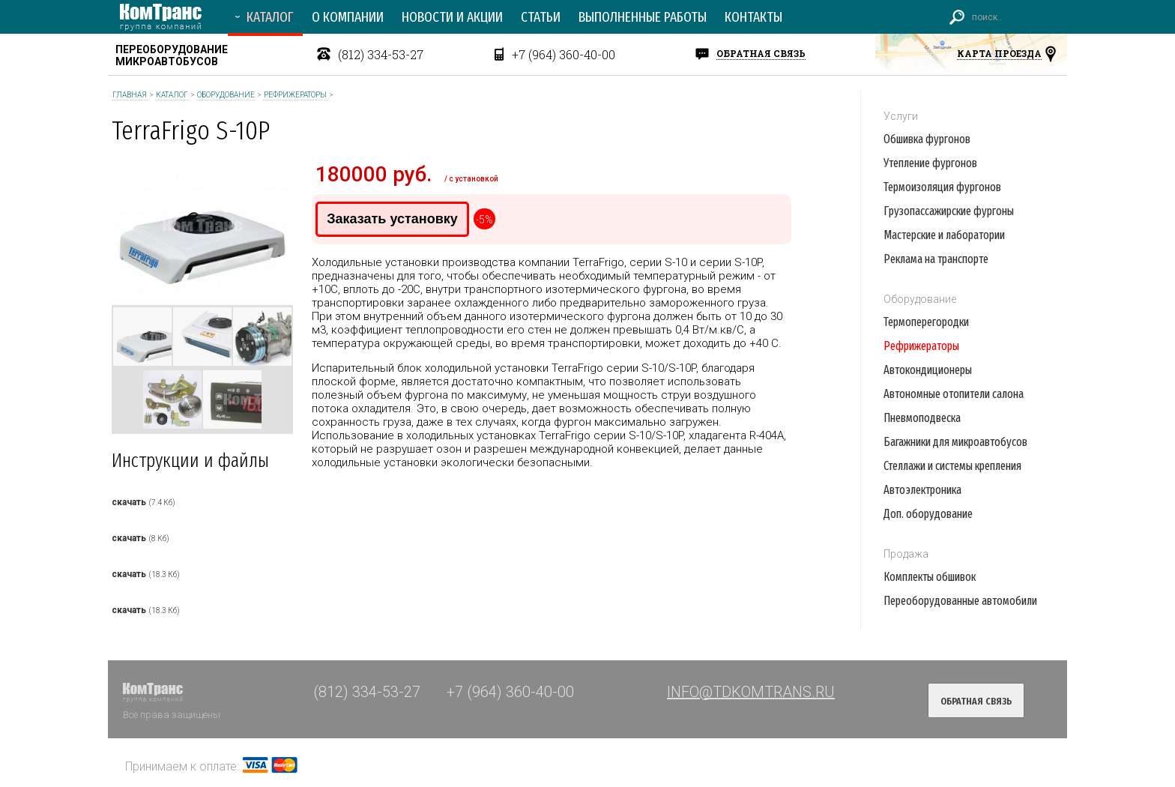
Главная (129, 95)
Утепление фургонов (930, 163)
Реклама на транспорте (935, 259)
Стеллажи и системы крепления (952, 466)
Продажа (905, 554)
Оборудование (226, 95)
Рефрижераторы (295, 95)
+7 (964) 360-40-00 (563, 54)
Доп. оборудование (928, 514)
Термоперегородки (926, 322)
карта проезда (999, 53)
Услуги (900, 116)
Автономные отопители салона (953, 394)
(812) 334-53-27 (380, 54)
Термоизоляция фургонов (942, 187)
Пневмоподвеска (922, 418)
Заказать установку (392, 218)
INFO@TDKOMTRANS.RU (751, 692)
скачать (129, 502)
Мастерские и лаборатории (944, 235)
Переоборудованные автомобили (960, 601)
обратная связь (761, 53)
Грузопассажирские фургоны (948, 211)
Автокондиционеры (927, 370)
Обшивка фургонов (926, 139)
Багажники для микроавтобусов (955, 442)
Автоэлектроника (922, 490)
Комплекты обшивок (929, 577)
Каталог (172, 95)
